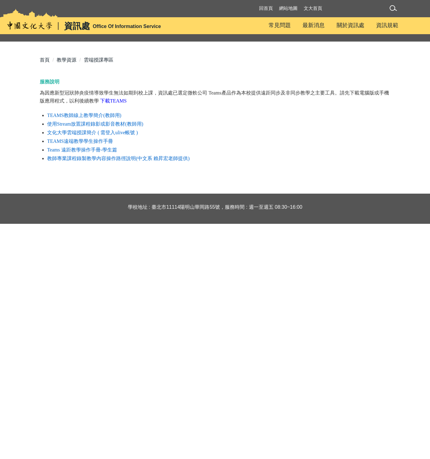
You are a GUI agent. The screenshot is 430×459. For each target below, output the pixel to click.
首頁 (45, 164)
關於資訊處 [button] (350, 25)
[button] (394, 9)
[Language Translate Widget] (358, 11)
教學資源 (66, 164)
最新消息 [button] (313, 25)
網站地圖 (288, 8)
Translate (356, 17)
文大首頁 (313, 8)
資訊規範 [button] (387, 25)
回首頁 (266, 8)
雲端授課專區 (98, 164)
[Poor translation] (22, 364)
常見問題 (280, 25)
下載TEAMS (113, 205)
